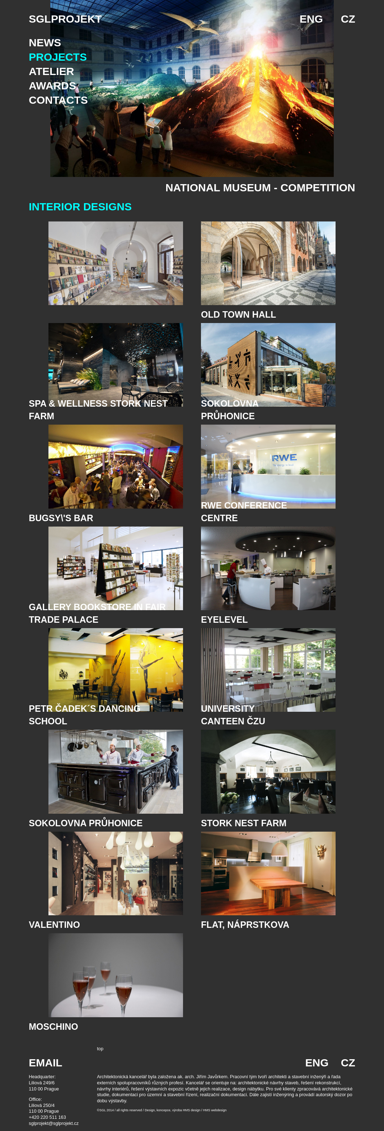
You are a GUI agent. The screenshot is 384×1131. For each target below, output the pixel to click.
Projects (58, 57)
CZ (348, 19)
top (100, 1048)
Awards (52, 86)
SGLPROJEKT (65, 19)
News (45, 42)
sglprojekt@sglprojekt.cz (54, 1123)
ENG (311, 19)
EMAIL (45, 1063)
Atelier (51, 71)
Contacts (58, 100)
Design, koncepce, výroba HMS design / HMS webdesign (185, 1110)
